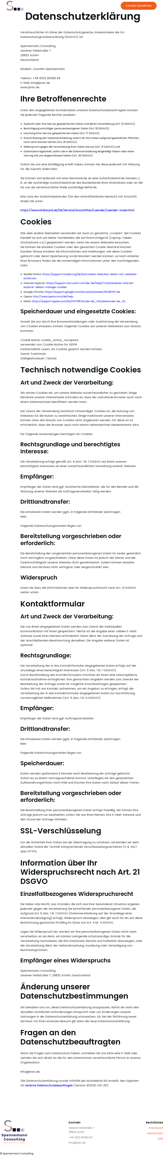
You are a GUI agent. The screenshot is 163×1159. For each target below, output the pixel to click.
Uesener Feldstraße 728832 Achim (81, 1130)
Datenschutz (155, 1133)
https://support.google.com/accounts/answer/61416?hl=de (82, 292)
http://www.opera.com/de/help (53, 296)
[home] (15, 6)
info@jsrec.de (77, 1143)
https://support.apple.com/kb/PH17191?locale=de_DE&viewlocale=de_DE (78, 301)
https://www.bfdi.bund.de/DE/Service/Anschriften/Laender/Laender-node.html (77, 210)
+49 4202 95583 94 (80, 1137)
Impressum (156, 1128)
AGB (160, 1139)
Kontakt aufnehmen (139, 5)
